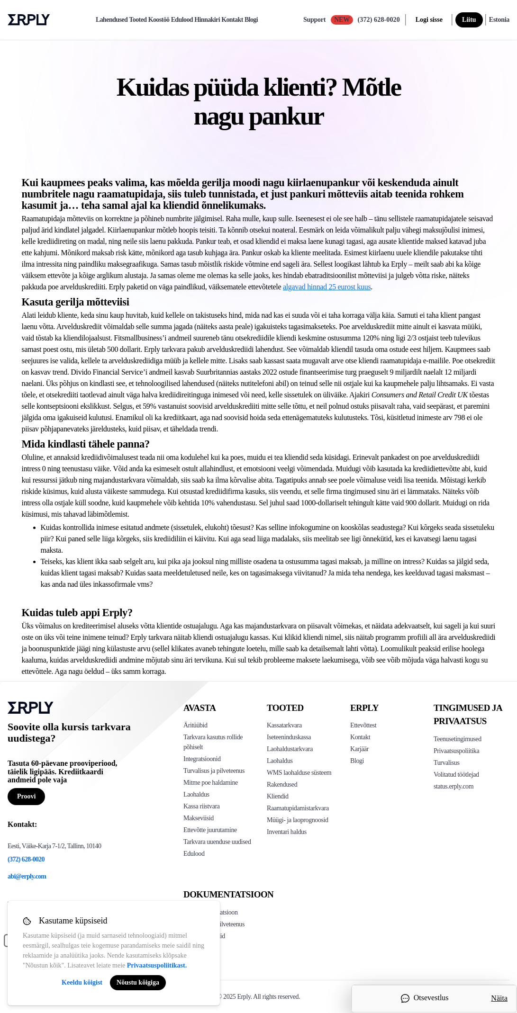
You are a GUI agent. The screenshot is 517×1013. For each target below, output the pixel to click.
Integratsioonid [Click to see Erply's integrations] (201, 758)
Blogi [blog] (251, 20)
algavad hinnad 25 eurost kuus (327, 287)
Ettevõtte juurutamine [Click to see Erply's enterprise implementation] (210, 830)
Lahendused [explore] (111, 20)
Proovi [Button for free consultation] (26, 796)
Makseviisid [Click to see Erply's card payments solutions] (198, 818)
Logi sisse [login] (429, 19)
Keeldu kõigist (82, 982)
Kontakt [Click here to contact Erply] (360, 737)
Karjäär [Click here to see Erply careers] (359, 749)
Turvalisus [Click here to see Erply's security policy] (446, 762)
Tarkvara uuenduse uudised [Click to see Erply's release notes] (217, 841)
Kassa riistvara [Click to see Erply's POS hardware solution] (201, 806)
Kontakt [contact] (232, 20)
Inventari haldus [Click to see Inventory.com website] (287, 831)
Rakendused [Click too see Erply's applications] (282, 784)
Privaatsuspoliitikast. (157, 965)
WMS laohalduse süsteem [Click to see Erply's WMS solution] (299, 772)
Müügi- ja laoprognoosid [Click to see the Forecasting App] (297, 820)
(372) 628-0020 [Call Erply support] (378, 19)
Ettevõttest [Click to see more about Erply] (363, 725)
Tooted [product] (137, 20)
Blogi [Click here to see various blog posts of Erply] (357, 760)
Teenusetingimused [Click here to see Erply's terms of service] (457, 739)
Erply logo (29, 20)
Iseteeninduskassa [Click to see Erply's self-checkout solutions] (289, 737)
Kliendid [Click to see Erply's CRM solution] (278, 796)
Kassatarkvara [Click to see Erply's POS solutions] (284, 725)
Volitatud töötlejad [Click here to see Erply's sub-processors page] (456, 774)
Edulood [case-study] (182, 20)
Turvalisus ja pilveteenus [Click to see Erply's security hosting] (214, 770)
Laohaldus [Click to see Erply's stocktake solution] (280, 760)
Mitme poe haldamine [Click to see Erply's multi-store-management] (210, 782)
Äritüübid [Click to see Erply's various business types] (195, 725)
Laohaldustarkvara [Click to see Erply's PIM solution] (290, 749)
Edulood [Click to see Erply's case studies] (194, 853)
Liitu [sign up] (469, 19)
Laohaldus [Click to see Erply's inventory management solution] (196, 794)
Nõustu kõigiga (138, 982)
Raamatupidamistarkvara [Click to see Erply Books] (298, 808)
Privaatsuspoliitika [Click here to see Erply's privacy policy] (456, 750)
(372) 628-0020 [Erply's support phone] (26, 859)
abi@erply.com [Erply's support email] (27, 876)
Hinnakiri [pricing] (207, 20)
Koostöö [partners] (159, 20)
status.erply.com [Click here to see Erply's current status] (453, 786)
